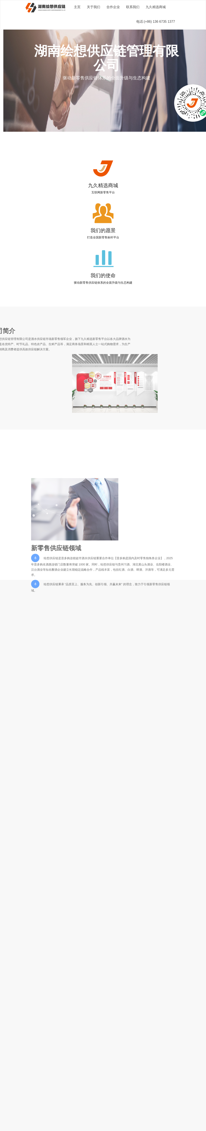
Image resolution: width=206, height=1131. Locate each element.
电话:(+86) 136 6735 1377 (155, 21)
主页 (77, 7)
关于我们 (93, 7)
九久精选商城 (156, 7)
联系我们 (132, 7)
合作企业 (113, 7)
